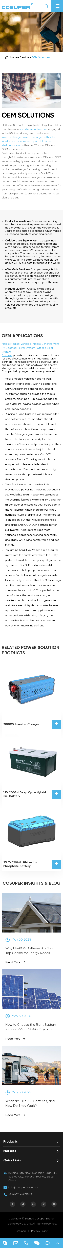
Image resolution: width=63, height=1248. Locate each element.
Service (24, 57)
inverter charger (12, 137)
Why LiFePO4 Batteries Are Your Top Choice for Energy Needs (29, 951)
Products (10, 1141)
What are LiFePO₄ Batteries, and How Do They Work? (30, 1103)
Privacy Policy (39, 1231)
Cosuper (7, 355)
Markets (9, 1151)
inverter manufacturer (34, 129)
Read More (15, 962)
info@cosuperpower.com (23, 1187)
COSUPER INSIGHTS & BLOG (31, 883)
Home (14, 57)
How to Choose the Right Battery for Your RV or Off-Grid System (30, 1027)
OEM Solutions (40, 57)
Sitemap (21, 1231)
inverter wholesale (20, 141)
